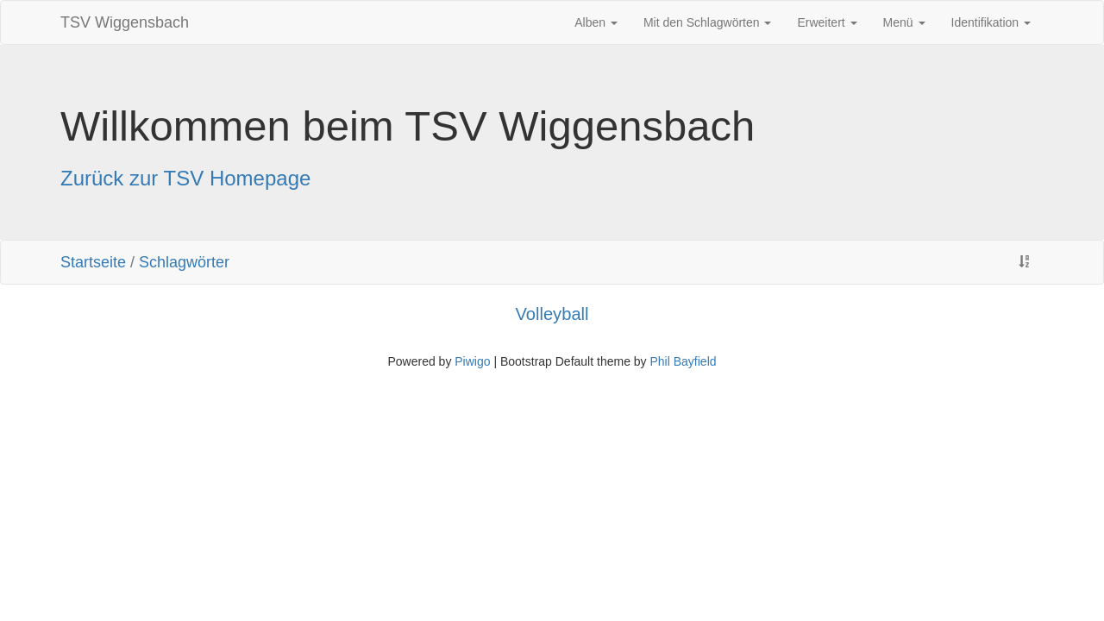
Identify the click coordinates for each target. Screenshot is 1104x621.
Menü (904, 22)
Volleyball (551, 313)
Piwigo (472, 361)
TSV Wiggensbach (124, 22)
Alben (596, 22)
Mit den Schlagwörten (707, 22)
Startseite (93, 262)
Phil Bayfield (682, 361)
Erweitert (826, 22)
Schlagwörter (184, 262)
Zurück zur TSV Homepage (185, 178)
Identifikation (991, 22)
